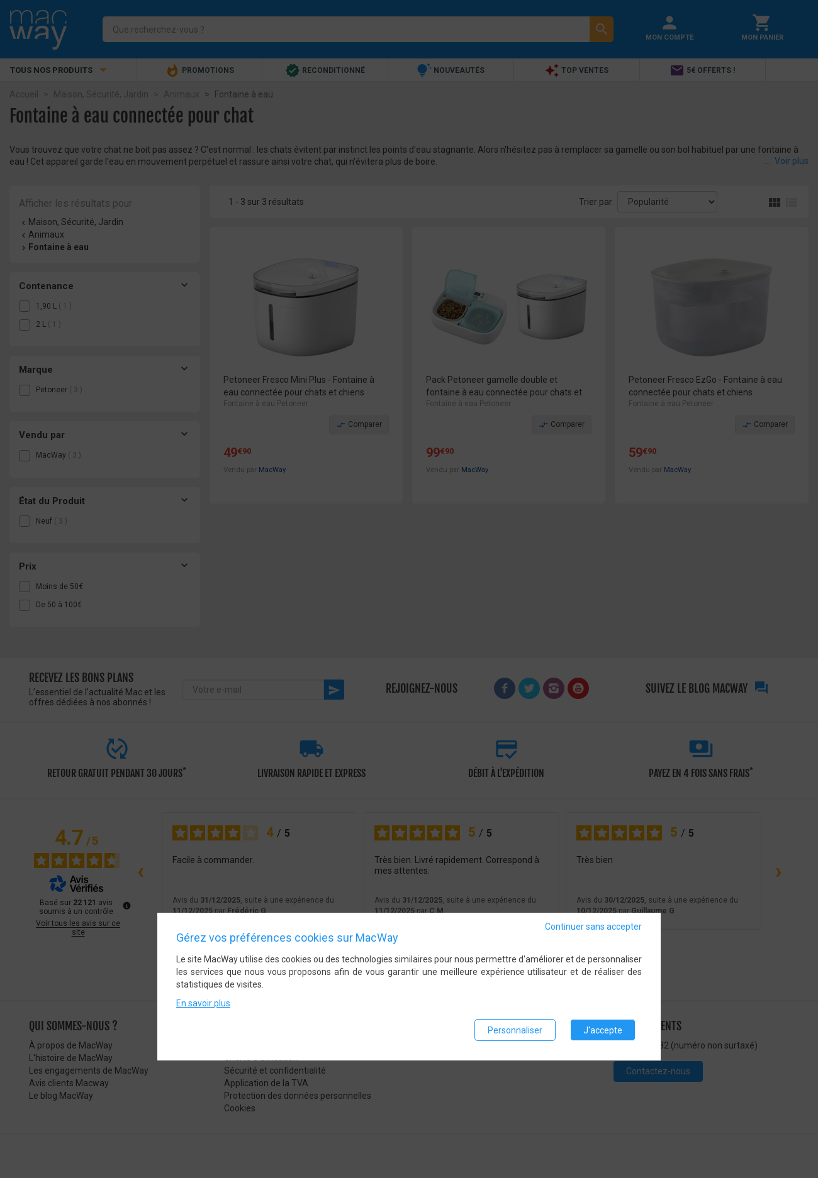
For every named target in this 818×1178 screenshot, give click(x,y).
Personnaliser (515, 1030)
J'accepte (602, 1030)
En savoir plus (203, 1004)
